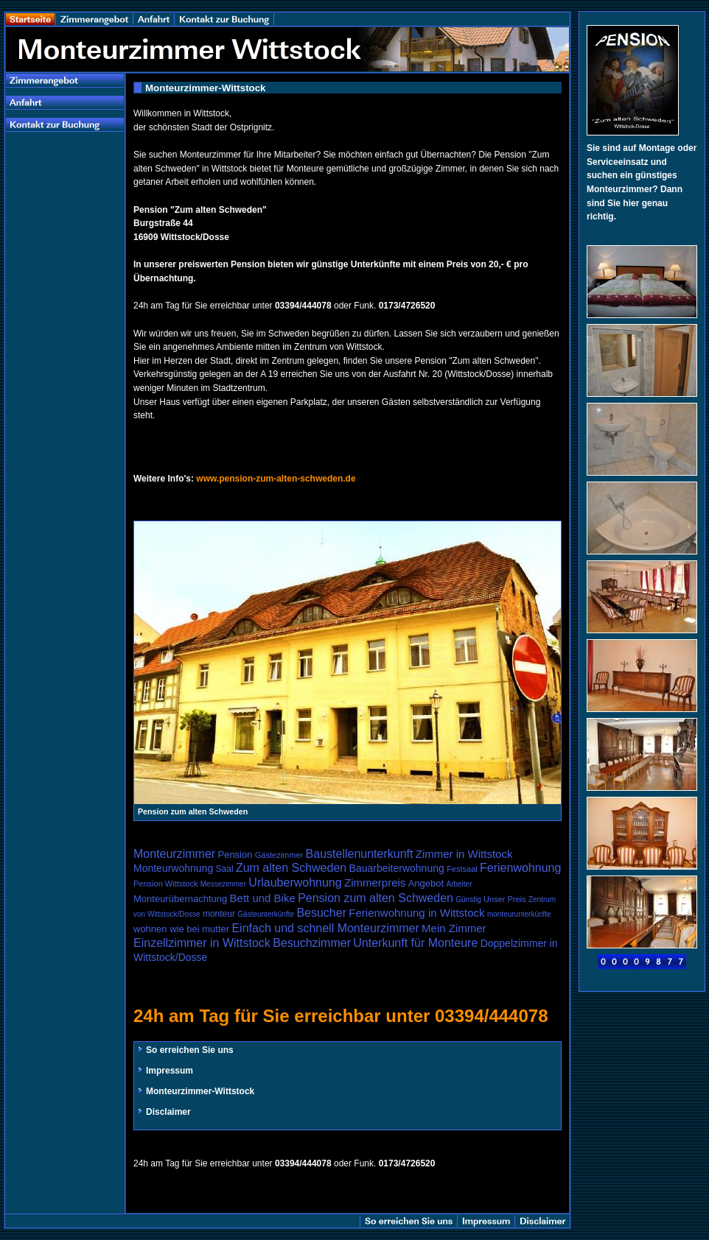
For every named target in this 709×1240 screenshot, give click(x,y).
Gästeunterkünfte (265, 914)
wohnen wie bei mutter (181, 928)
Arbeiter (459, 884)
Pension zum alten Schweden (375, 898)
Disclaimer (163, 1112)
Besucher (321, 912)
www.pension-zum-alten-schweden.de (275, 478)
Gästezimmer (279, 854)
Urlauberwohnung (294, 882)
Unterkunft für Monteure (415, 943)
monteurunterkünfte (519, 914)
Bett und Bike (263, 898)
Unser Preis (504, 899)
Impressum (164, 1070)
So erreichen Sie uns (185, 1050)
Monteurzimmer (174, 854)
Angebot (426, 883)
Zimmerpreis (374, 882)
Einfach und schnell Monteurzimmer (325, 928)
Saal (225, 869)
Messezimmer (223, 884)
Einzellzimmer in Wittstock (201, 943)
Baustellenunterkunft (359, 854)
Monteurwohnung (173, 868)
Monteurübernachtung (180, 898)
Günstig (468, 899)
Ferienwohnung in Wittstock (416, 912)
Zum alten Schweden (291, 868)
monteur (219, 914)
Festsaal (462, 868)
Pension (234, 854)
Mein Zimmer (454, 928)
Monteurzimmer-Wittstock (195, 1091)
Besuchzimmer (312, 943)
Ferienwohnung (520, 868)
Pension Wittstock (165, 883)
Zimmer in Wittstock (464, 854)
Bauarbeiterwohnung (396, 868)
